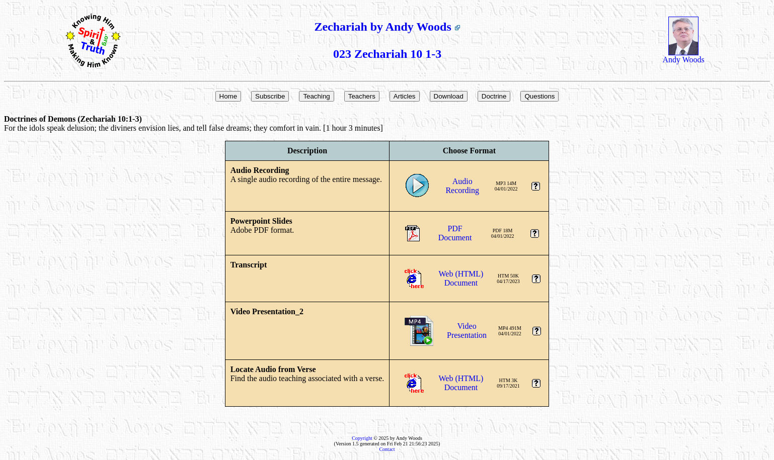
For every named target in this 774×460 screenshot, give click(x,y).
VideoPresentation (467, 330)
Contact (387, 449)
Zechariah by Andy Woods (387, 26)
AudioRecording (462, 186)
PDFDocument (455, 233)
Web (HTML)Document (461, 278)
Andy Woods (683, 56)
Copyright (362, 438)
